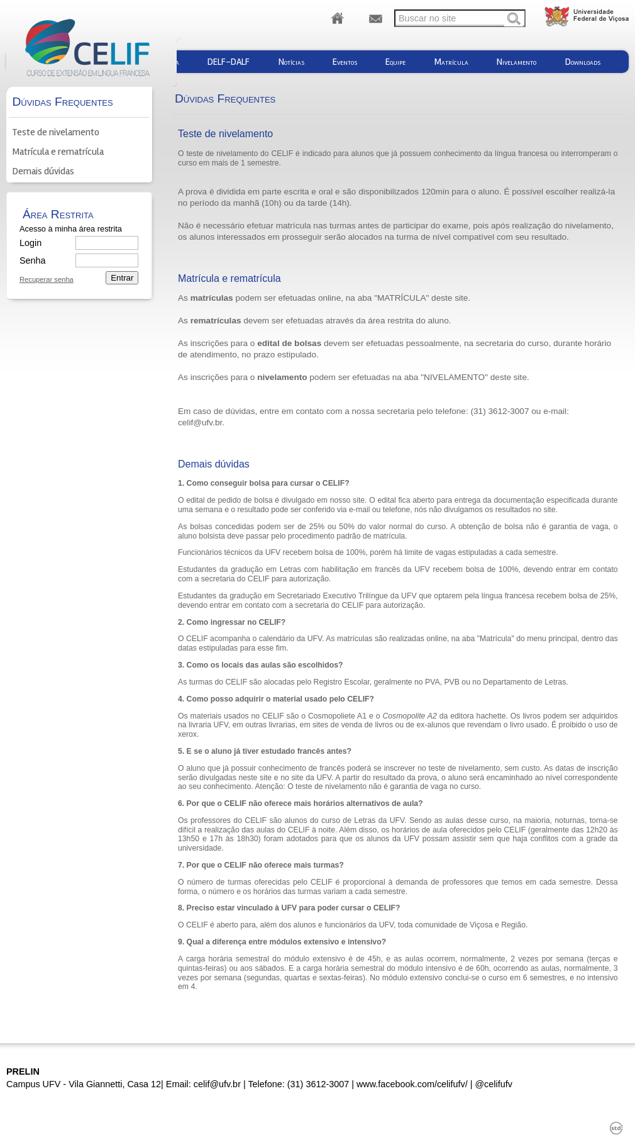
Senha (32, 260)
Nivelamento (516, 61)
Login (30, 242)
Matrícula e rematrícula (58, 151)
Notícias (291, 61)
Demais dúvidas (43, 171)
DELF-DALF (228, 61)
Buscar (513, 19)
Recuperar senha (46, 279)
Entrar (122, 278)
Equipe (395, 61)
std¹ (616, 1128)
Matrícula (451, 61)
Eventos (345, 61)
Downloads (582, 61)
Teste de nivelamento (55, 132)
